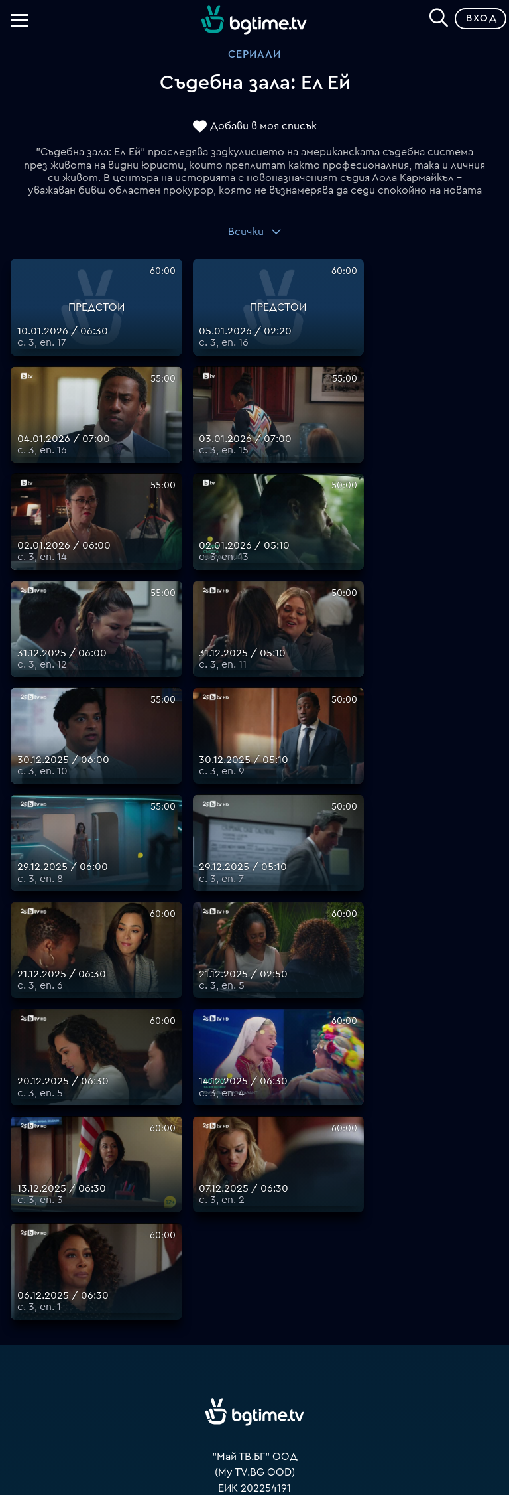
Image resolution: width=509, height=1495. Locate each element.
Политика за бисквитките (254, 1327)
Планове (254, 1247)
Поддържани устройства (255, 1263)
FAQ (255, 1231)
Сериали (254, 54)
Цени (254, 1279)
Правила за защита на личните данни (254, 1311)
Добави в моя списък (263, 126)
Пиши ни (254, 1343)
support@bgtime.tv (255, 1215)
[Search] (438, 16)
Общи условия (254, 1295)
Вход (481, 18)
